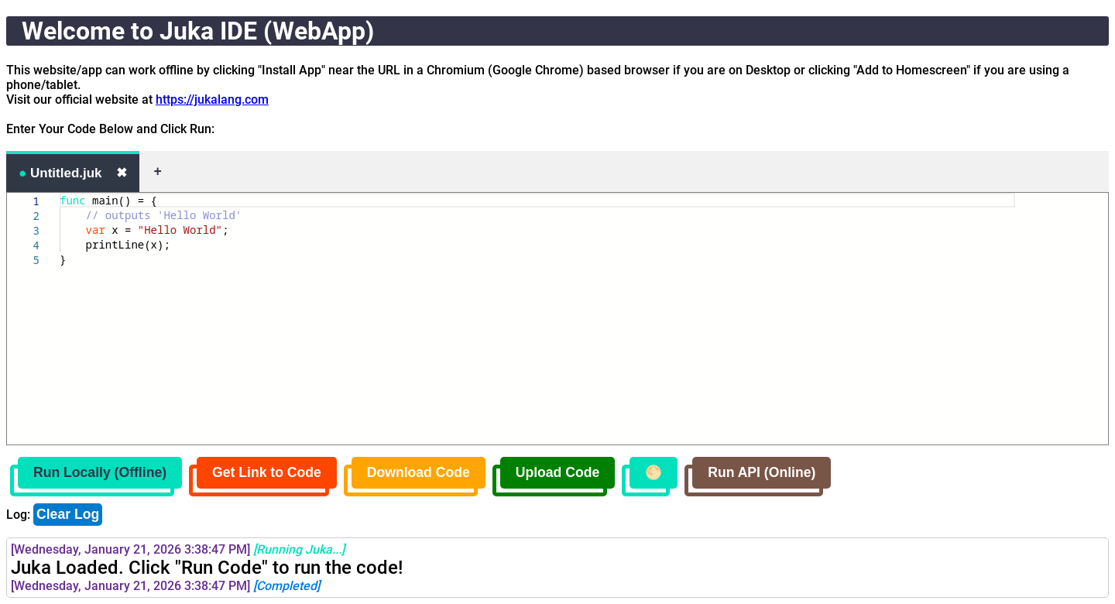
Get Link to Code (266, 472)
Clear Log (67, 514)
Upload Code (558, 472)
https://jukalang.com (212, 99)
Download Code (418, 472)
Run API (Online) (761, 472)
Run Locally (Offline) (99, 472)
